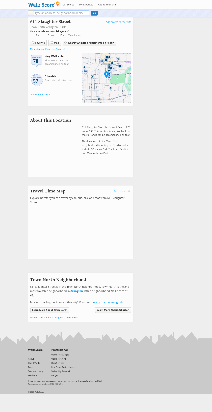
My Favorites (86, 4)
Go (94, 13)
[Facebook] (35, 354)
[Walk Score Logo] (44, 4)
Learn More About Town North (49, 310)
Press (30, 367)
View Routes (74, 35)
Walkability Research (60, 371)
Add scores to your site (118, 22)
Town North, (38, 27)
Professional (59, 349)
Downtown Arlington (54, 31)
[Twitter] (30, 354)
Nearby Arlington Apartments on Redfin (89, 42)
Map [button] (54, 42)
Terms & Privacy (35, 371)
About (31, 359)
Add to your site (122, 191)
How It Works (34, 363)
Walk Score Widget (60, 355)
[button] (30, 13)
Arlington (52, 27)
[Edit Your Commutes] (68, 30)
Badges (54, 375)
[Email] (40, 354)
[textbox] (61, 13)
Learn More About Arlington (113, 310)
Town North (71, 317)
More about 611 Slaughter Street (46, 49)
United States (36, 317)
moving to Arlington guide (107, 302)
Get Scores (68, 4)
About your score (40, 94)
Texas (48, 317)
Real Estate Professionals (63, 367)
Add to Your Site (107, 4)
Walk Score (35, 349)
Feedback (32, 375)
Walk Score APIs (58, 359)
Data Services (57, 363)
